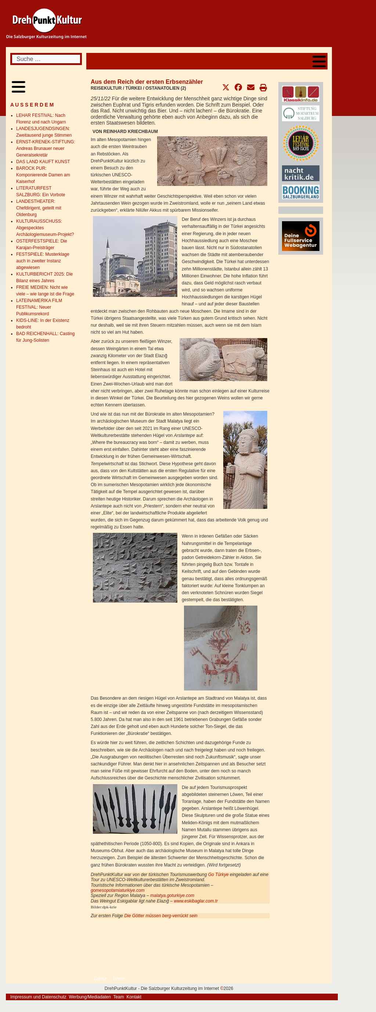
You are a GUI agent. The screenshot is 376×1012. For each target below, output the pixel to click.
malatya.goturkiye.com (172, 895)
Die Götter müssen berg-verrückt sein (160, 915)
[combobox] (46, 59)
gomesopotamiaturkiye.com (118, 890)
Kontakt (133, 997)
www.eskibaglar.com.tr (196, 901)
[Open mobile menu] (319, 61)
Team (118, 997)
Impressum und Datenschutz (38, 997)
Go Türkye (218, 874)
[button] (225, 87)
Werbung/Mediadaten (90, 997)
